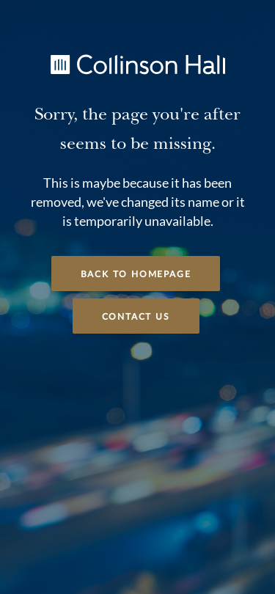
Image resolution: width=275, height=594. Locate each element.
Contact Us (136, 316)
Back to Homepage (136, 274)
